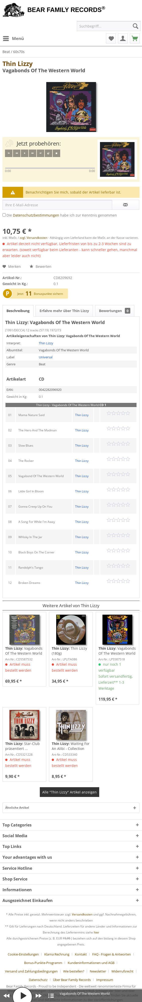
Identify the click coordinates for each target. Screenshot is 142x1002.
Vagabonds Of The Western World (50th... (117, 651)
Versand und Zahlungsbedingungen (31, 971)
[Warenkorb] (135, 39)
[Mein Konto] (123, 39)
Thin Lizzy (17, 63)
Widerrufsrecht (122, 971)
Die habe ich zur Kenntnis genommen (61, 215)
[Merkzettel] (111, 39)
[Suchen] (135, 26)
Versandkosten (82, 914)
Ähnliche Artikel (17, 807)
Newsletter (98, 971)
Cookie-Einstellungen (23, 954)
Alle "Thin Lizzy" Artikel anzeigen (69, 792)
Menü (13, 38)
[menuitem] (13, 39)
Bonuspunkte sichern (48, 294)
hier (96, 932)
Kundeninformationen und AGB (91, 962)
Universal (45, 357)
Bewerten (40, 266)
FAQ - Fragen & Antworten (111, 954)
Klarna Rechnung (56, 954)
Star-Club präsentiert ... (22, 746)
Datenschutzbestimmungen (36, 215)
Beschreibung (18, 310)
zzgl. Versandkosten (33, 238)
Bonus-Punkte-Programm (43, 962)
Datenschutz (38, 979)
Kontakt (81, 954)
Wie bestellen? (73, 971)
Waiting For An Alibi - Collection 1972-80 (71, 746)
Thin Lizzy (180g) (69, 651)
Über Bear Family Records (72, 979)
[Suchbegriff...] (109, 26)
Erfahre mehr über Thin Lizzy (64, 310)
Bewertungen (114, 311)
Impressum (104, 979)
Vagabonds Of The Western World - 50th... (24, 651)
